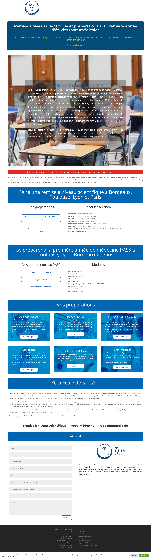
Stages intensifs (41, 279)
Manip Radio (83, 534)
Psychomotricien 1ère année (88, 543)
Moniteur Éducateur (85, 536)
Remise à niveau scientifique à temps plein (41, 218)
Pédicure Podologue (85, 541)
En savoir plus (29, 336)
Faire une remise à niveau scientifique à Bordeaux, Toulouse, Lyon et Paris (75, 194)
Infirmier (81, 529)
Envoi (66, 518)
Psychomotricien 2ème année (88, 545)
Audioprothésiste (66, 538)
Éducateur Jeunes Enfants (64, 543)
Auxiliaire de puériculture (64, 541)
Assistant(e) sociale (66, 536)
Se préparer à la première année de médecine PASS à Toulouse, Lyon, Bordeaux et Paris (75, 252)
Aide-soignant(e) (67, 534)
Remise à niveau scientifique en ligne (41, 230)
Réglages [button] (133, 556)
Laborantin (82, 531)
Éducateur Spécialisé (65, 545)
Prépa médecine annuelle (41, 272)
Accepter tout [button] (143, 556)
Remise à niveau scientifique (63, 529)
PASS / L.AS (68, 531)
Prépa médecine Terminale (41, 287)
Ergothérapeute (67, 547)
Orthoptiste (82, 538)
